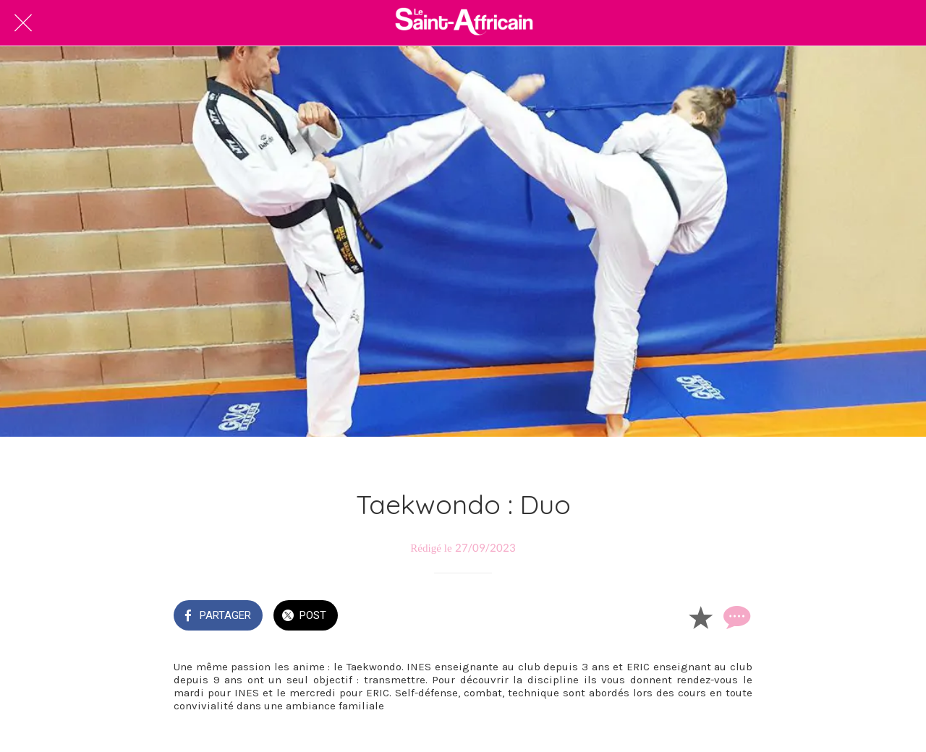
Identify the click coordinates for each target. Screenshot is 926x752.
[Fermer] (23, 23)
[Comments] (735, 616)
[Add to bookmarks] (700, 616)
